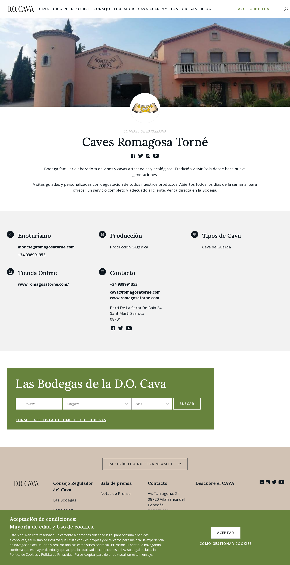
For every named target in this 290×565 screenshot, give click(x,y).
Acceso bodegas (255, 9)
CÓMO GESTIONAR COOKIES (226, 543)
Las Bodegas (184, 9)
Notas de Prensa (115, 493)
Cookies (32, 554)
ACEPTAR (225, 533)
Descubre (80, 9)
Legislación (63, 510)
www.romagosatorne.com (134, 297)
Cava (44, 9)
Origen (60, 9)
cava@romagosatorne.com (135, 292)
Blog (206, 9)
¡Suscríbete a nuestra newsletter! (145, 464)
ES (278, 9)
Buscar (187, 403)
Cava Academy (152, 9)
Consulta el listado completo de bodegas (61, 420)
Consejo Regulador (114, 9)
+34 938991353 (32, 254)
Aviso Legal (131, 549)
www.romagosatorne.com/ (43, 284)
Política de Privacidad (56, 554)
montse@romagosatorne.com (46, 247)
